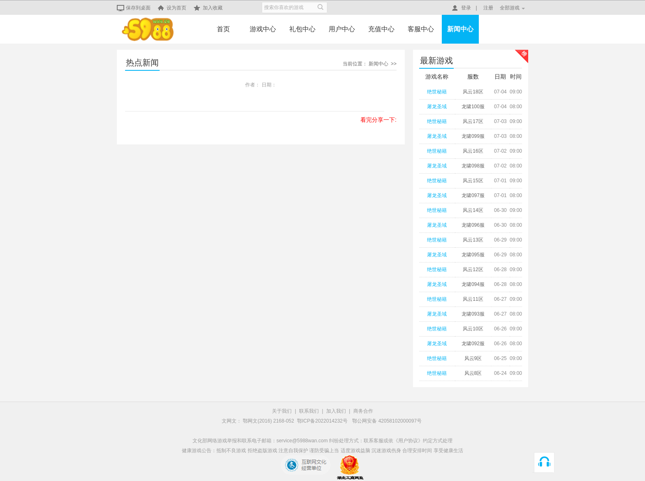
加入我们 (336, 411)
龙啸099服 (473, 136)
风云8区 (473, 373)
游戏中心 (263, 29)
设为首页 (172, 8)
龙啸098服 (473, 166)
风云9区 (473, 358)
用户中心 (342, 29)
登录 (461, 8)
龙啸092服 (473, 343)
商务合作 (363, 411)
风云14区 (473, 210)
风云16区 (473, 151)
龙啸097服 (473, 195)
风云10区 (473, 329)
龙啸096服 (473, 225)
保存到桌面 (134, 8)
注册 (488, 8)
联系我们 (309, 411)
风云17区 (473, 121)
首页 (223, 29)
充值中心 (381, 29)
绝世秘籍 (437, 92)
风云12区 (473, 269)
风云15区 (473, 181)
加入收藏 (208, 8)
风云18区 (473, 92)
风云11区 (473, 299)
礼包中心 (302, 29)
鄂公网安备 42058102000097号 (387, 421)
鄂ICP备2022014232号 (323, 421)
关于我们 (282, 411)
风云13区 (473, 240)
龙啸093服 (473, 314)
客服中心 (421, 29)
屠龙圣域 (437, 106)
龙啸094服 (473, 284)
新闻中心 (460, 29)
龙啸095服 (473, 255)
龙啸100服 (473, 106)
